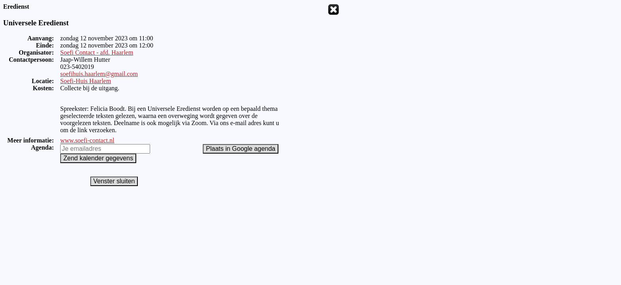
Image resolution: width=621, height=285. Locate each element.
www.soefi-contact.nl (87, 140)
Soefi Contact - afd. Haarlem (96, 52)
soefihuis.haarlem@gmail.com (99, 73)
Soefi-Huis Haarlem (85, 81)
